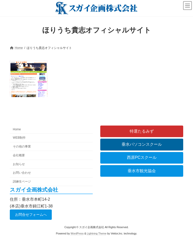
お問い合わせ (22, 172)
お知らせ (19, 164)
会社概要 (19, 155)
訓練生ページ (22, 181)
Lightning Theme (97, 233)
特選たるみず (142, 131)
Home (17, 129)
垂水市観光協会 (142, 171)
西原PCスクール (142, 157)
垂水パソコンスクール (142, 144)
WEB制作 (19, 137)
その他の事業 (22, 146)
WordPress (77, 233)
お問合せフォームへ (31, 214)
